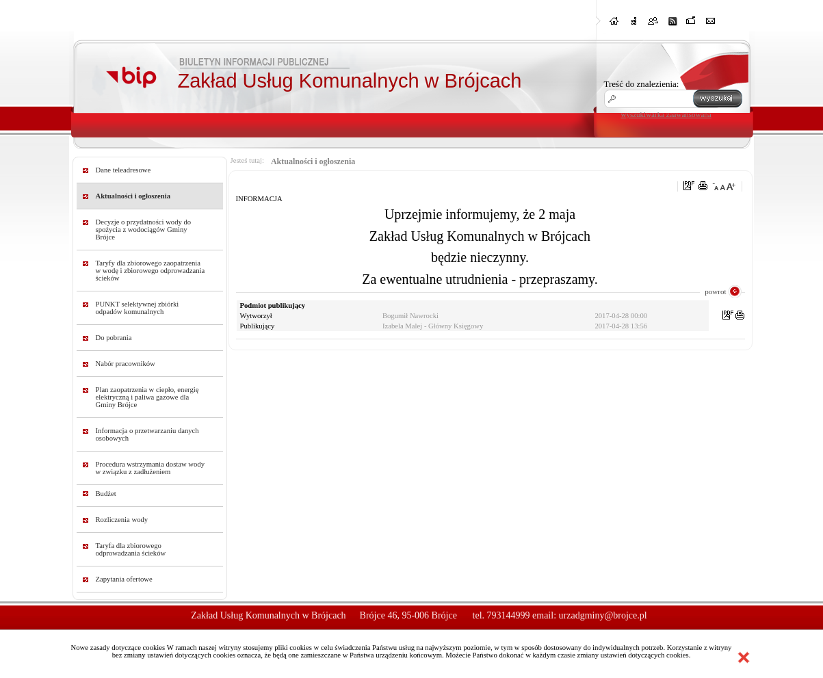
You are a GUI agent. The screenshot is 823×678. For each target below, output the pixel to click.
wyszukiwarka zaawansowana (666, 114)
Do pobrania (114, 337)
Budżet (106, 493)
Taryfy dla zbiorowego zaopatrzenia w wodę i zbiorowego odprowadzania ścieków (150, 270)
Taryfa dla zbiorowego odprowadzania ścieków (131, 549)
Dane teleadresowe (123, 170)
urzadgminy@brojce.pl (603, 615)
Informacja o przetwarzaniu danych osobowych (147, 434)
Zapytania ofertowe (124, 579)
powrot (715, 291)
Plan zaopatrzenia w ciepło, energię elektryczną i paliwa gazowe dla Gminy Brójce (147, 397)
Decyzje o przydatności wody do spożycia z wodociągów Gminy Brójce (144, 229)
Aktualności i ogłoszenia (133, 196)
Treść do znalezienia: (641, 84)
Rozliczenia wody (122, 519)
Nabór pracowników (125, 363)
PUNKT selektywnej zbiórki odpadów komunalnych (137, 307)
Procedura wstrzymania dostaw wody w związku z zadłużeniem (150, 467)
